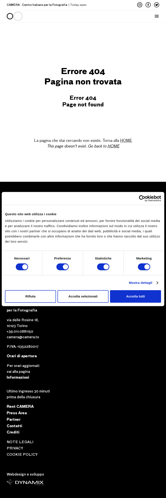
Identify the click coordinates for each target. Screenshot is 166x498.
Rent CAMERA (20, 406)
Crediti (13, 432)
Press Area (17, 413)
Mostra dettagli (140, 283)
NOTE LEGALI (20, 442)
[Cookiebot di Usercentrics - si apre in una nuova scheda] (142, 198)
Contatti (14, 426)
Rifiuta (30, 296)
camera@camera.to (23, 337)
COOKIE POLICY (22, 454)
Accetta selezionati (82, 296)
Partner (14, 419)
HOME (126, 141)
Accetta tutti (135, 296)
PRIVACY (15, 448)
